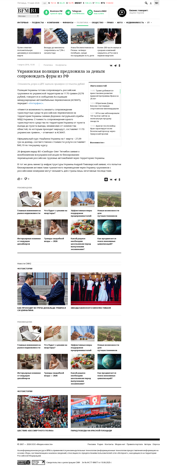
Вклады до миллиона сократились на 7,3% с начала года (54, 50)
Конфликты (61, 65)
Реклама (92, 444)
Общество (97, 22)
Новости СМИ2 (24, 263)
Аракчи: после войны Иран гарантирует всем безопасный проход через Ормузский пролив (102, 129)
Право (110, 22)
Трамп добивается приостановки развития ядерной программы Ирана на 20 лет (104, 94)
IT (148, 22)
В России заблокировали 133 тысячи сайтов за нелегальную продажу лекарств (104, 117)
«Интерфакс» (35, 103)
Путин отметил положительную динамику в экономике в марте (29, 51)
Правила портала (135, 444)
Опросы (156, 444)
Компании (53, 22)
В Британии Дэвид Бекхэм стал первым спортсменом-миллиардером (104, 106)
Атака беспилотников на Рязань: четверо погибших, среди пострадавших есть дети (82, 51)
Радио (100, 444)
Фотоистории (24, 268)
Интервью (22, 22)
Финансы (68, 22)
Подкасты (38, 22)
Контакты (109, 444)
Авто (120, 22)
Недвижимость (135, 22)
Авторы (147, 444)
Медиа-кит (120, 444)
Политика (82, 22)
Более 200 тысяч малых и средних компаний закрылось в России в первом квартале (109, 51)
